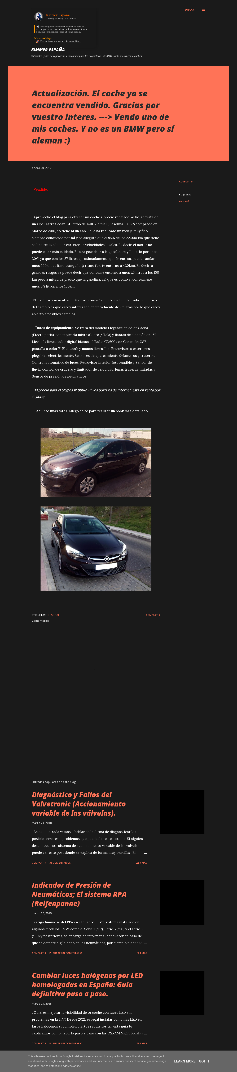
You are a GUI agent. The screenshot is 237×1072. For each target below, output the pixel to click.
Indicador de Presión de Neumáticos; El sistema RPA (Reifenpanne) (79, 894)
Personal (184, 201)
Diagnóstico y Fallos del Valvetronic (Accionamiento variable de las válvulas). (79, 804)
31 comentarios (60, 862)
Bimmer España (48, 49)
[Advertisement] (90, 737)
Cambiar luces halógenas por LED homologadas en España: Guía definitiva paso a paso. (87, 985)
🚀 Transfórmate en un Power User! (58, 41)
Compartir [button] (186, 181)
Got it (204, 1061)
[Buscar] (189, 10)
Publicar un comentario (65, 953)
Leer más (141, 862)
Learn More (185, 1061)
